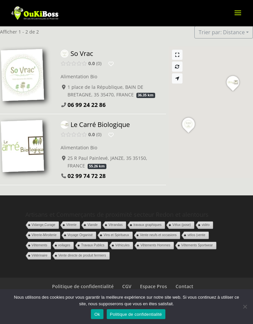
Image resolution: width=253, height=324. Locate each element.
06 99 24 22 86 (87, 105)
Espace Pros (153, 286)
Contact (184, 286)
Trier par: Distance (222, 32)
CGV (126, 286)
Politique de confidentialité (83, 286)
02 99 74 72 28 (87, 176)
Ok (97, 314)
